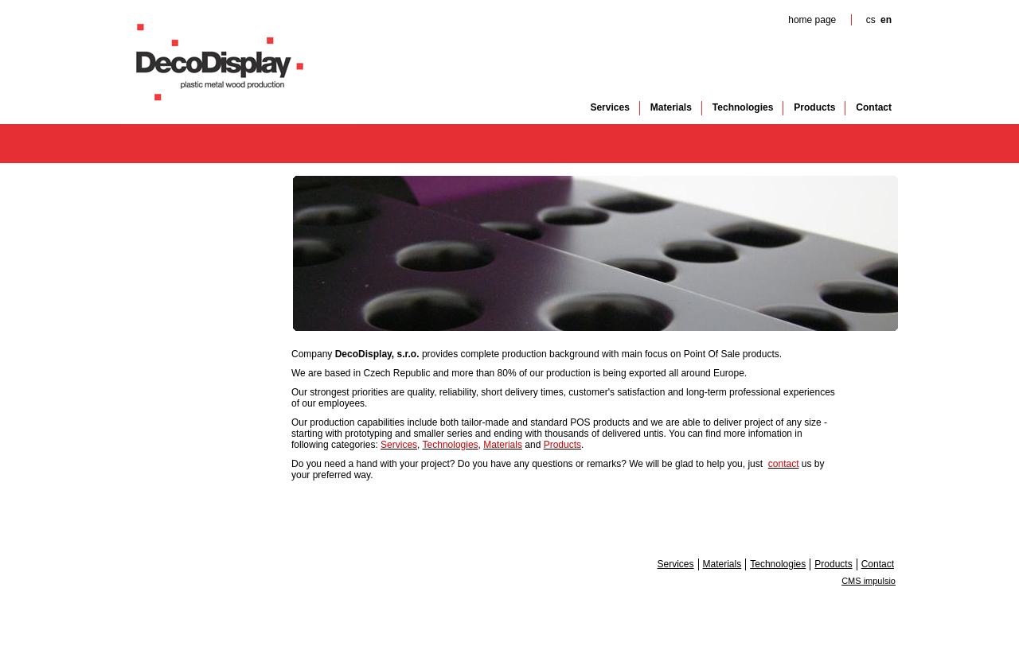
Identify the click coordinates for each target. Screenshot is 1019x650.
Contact (874, 107)
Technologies (743, 107)
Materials (671, 107)
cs (871, 19)
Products (814, 107)
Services (609, 107)
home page (812, 19)
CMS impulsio (868, 581)
